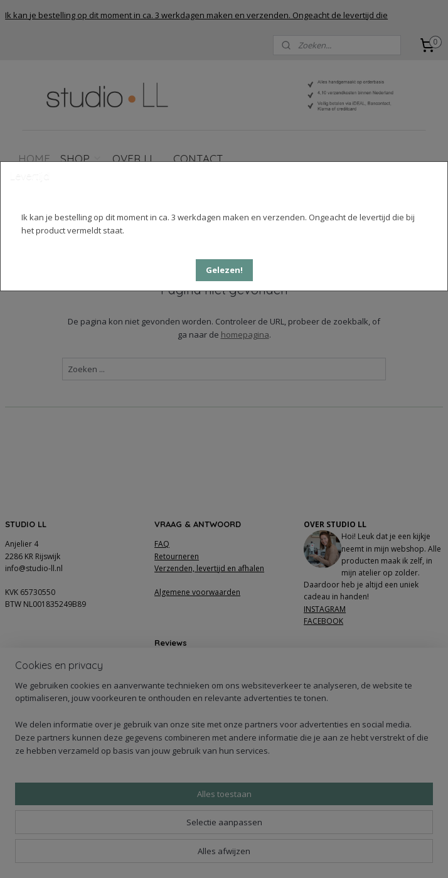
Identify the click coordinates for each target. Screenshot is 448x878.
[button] (224, 270)
